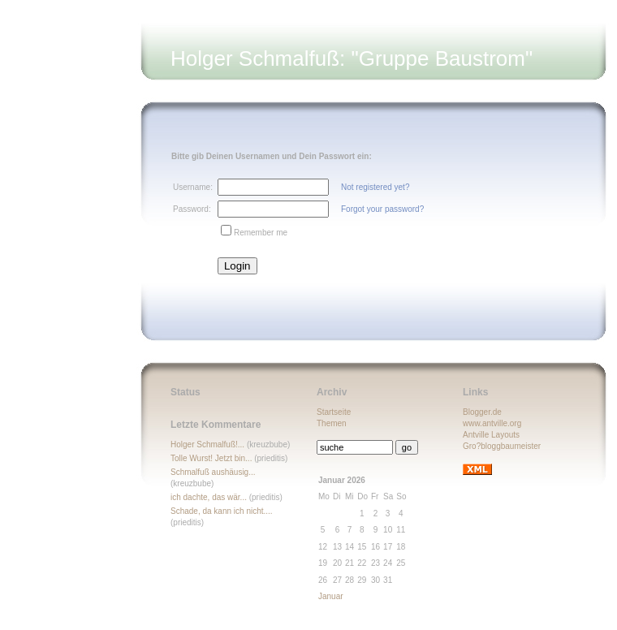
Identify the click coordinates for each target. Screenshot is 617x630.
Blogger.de (482, 412)
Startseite (334, 412)
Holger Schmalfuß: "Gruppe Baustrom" (351, 58)
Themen (332, 423)
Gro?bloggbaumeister (502, 446)
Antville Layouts (491, 434)
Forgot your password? (382, 209)
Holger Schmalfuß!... (207, 444)
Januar (330, 596)
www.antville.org (492, 423)
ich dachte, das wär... (208, 497)
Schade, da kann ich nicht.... (221, 511)
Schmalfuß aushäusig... (213, 472)
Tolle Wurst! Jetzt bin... (211, 458)
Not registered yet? (375, 187)
